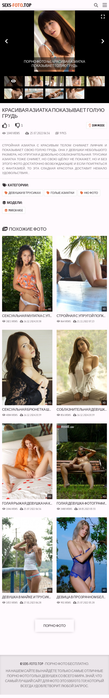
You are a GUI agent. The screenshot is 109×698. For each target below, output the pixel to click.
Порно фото (54, 626)
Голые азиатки (60, 193)
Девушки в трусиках (23, 193)
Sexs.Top (17, 5)
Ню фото (89, 193)
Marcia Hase (14, 210)
